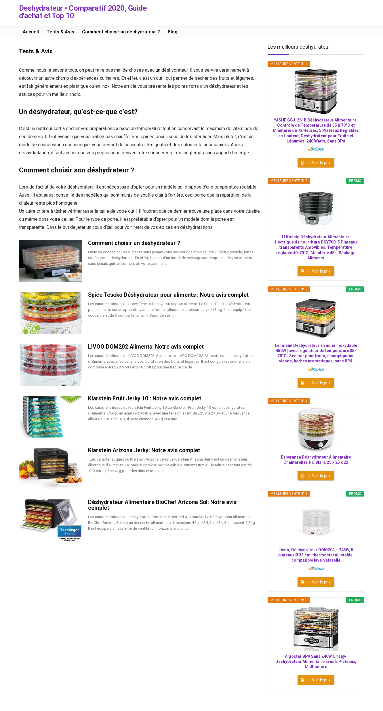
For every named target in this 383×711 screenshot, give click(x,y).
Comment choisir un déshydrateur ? (121, 32)
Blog (173, 32)
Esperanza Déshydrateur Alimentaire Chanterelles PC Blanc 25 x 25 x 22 (316, 460)
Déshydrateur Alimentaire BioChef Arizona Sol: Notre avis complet (162, 505)
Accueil (31, 32)
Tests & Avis (60, 32)
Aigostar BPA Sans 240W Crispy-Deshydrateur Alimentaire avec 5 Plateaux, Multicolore (315, 661)
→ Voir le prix (319, 162)
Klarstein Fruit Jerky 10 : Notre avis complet (144, 398)
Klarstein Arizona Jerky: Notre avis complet (144, 450)
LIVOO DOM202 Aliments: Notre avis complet (146, 346)
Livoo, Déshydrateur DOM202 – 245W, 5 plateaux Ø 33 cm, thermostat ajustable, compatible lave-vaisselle (316, 554)
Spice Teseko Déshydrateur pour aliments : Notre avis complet (168, 295)
